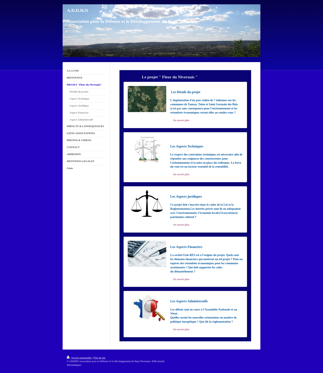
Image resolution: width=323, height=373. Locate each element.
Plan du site (99, 357)
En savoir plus (181, 120)
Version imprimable (79, 357)
